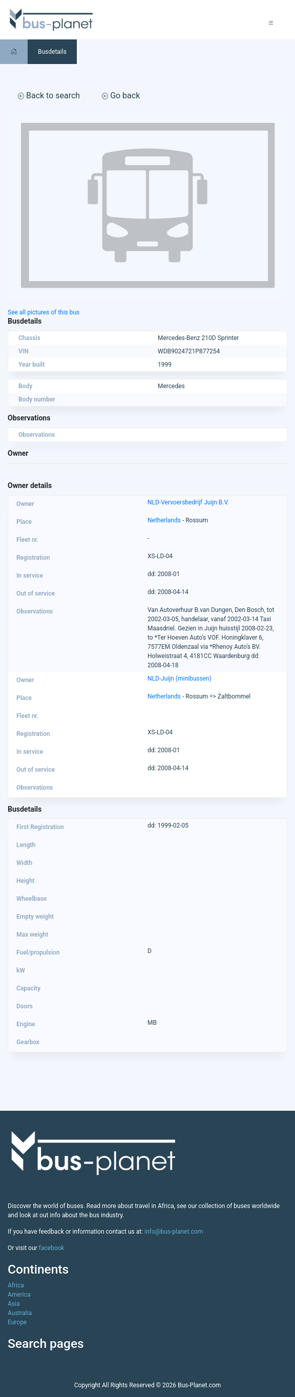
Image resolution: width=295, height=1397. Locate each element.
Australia (20, 1313)
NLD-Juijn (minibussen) (180, 678)
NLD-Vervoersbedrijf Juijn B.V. (188, 502)
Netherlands (164, 520)
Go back (121, 95)
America (19, 1294)
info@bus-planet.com (173, 1231)
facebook (52, 1248)
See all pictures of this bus (43, 312)
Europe (17, 1322)
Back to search (49, 95)
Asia (13, 1303)
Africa (16, 1285)
